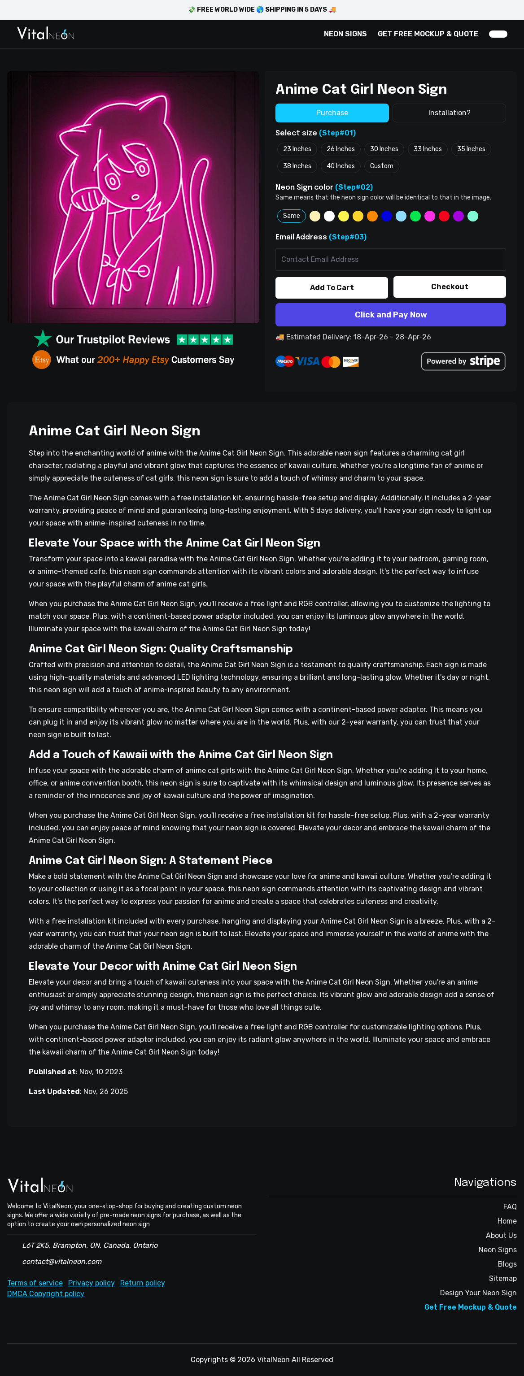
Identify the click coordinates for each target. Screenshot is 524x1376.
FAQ (510, 1206)
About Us (501, 1235)
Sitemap (503, 1278)
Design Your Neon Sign (478, 1293)
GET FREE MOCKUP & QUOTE (428, 34)
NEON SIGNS (345, 34)
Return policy (142, 1283)
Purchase (332, 113)
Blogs (507, 1264)
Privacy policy (91, 1283)
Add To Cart (332, 287)
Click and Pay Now (391, 315)
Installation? (449, 113)
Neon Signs (498, 1250)
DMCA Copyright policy (45, 1293)
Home (507, 1221)
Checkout (449, 286)
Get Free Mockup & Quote (470, 1307)
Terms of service (35, 1283)
